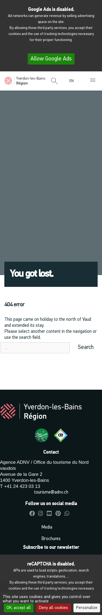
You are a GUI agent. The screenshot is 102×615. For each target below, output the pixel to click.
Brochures (51, 539)
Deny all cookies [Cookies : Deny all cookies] (53, 608)
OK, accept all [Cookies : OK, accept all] (19, 608)
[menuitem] (73, 81)
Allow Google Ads (51, 59)
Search (86, 347)
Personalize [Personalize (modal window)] (86, 608)
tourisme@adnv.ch (51, 492)
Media (46, 527)
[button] (54, 81)
